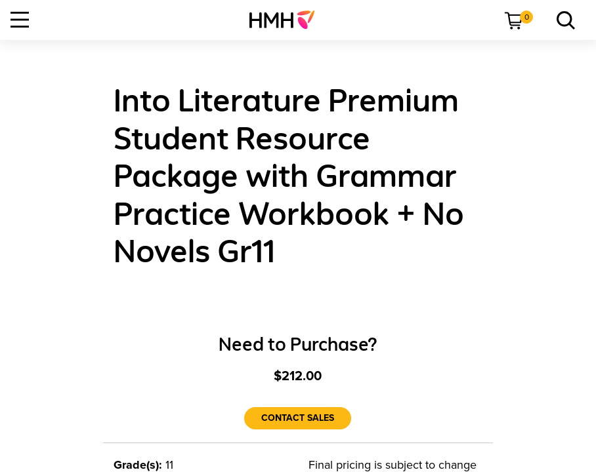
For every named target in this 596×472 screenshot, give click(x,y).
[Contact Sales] (297, 418)
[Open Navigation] (20, 19)
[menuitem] (287, 19)
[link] (287, 20)
